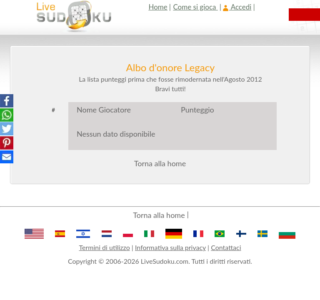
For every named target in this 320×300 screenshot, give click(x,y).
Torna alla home (160, 163)
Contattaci (226, 247)
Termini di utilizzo (104, 247)
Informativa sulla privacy (170, 247)
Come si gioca (195, 6)
